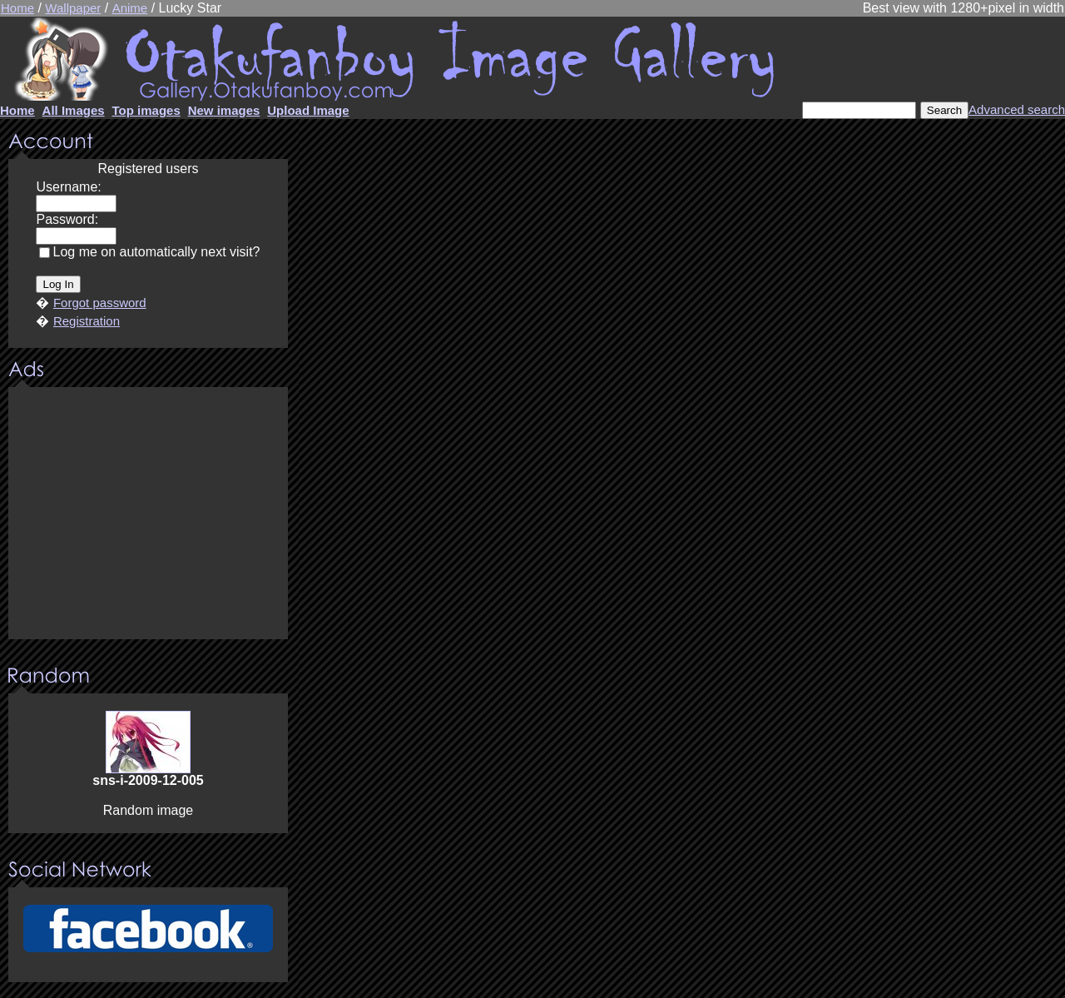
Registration (86, 321)
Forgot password (99, 302)
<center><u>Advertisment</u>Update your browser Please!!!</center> (148, 514)
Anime (130, 8)
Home (17, 8)
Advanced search (1016, 109)
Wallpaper (73, 8)
